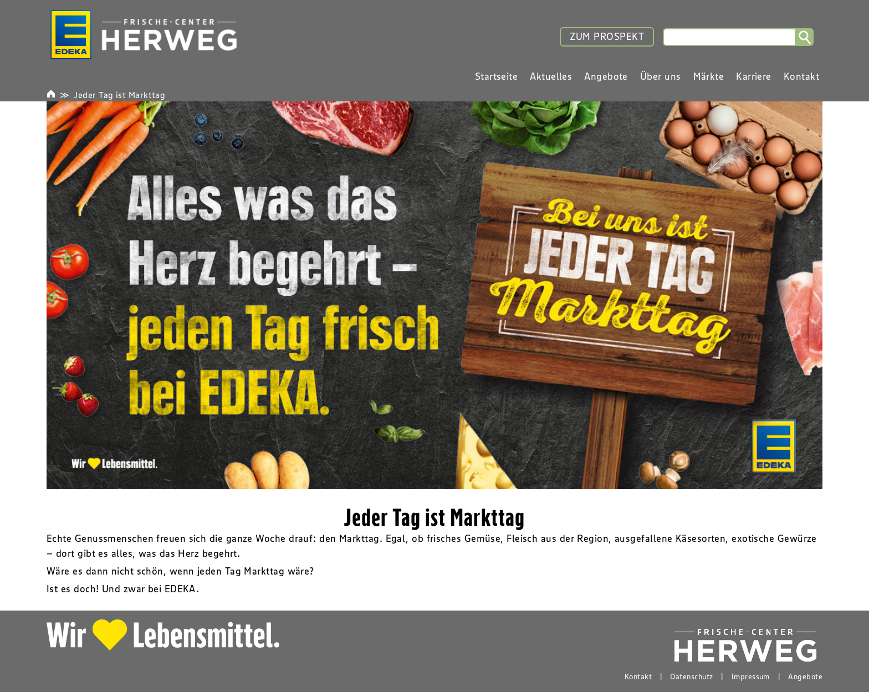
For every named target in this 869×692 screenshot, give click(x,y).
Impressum (751, 676)
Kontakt (638, 676)
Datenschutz (691, 676)
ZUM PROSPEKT (607, 36)
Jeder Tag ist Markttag (119, 94)
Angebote (805, 676)
